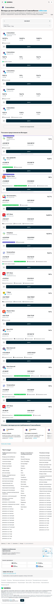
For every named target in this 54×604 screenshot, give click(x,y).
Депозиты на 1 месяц (44, 493)
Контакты (9, 580)
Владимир (23, 502)
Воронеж (23, 468)
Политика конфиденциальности (9, 582)
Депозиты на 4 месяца (7, 513)
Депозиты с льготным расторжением (7, 499)
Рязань (22, 488)
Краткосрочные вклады (8, 478)
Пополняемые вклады (44, 467)
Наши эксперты (36, 582)
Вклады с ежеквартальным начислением (8, 475)
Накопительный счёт (7, 483)
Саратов (23, 475)
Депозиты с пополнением (8, 502)
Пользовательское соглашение (40, 580)
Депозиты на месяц (7, 506)
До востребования (29, 543)
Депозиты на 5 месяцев (8, 515)
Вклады (21, 543)
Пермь (22, 491)
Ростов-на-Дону (24, 486)
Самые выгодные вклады (45, 469)
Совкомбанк (10, 429)
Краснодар (23, 484)
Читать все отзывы (6, 444)
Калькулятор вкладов (44, 455)
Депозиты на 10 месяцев (8, 527)
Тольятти (23, 500)
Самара (23, 466)
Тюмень (23, 504)
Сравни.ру (3, 543)
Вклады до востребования (8, 457)
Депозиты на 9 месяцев (8, 524)
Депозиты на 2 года (7, 531)
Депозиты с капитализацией (9, 496)
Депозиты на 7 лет (44, 527)
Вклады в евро (5, 468)
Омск (22, 472)
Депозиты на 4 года (7, 536)
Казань (22, 493)
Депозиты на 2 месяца (7, 509)
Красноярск (24, 507)
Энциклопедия (21, 582)
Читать (11, 438)
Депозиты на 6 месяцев (8, 518)
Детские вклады (6, 472)
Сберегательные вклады (45, 491)
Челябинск (23, 477)
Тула (22, 509)
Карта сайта (29, 582)
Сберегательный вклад (8, 485)
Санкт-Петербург (25, 461)
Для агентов (29, 580)
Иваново (23, 497)
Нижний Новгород (25, 459)
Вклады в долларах (7, 466)
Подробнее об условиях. (13, 597)
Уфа (22, 470)
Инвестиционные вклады (45, 471)
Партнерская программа (19, 580)
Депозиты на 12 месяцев (45, 516)
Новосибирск (24, 479)
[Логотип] (27, 588)
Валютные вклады (6, 463)
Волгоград (23, 495)
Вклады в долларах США (45, 464)
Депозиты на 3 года (7, 534)
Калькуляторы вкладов (7, 459)
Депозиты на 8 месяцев (8, 522)
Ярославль (23, 482)
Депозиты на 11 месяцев (45, 514)
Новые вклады (5, 470)
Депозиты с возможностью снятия (10, 504)
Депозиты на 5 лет (6, 538)
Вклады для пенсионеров (8, 490)
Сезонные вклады (6, 461)
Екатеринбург (24, 463)
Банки (9, 543)
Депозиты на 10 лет (44, 529)
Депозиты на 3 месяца (7, 511)
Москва (22, 457)
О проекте (3, 580)
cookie (10, 599)
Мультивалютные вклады (8, 488)
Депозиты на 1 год (6, 529)
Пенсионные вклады (44, 458)
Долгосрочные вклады (7, 481)
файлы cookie (16, 595)
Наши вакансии (45, 582)
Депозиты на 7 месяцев (8, 520)
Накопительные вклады (45, 460)
